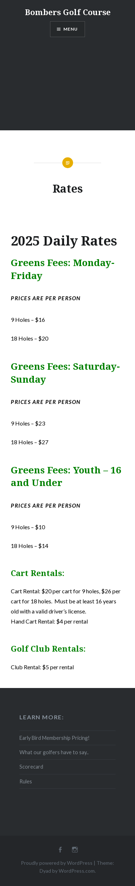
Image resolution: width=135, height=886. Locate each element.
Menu (70, 29)
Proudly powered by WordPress (57, 863)
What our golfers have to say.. (54, 752)
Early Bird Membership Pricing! (54, 738)
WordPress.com (77, 871)
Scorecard (31, 767)
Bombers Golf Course (68, 11)
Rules (25, 781)
